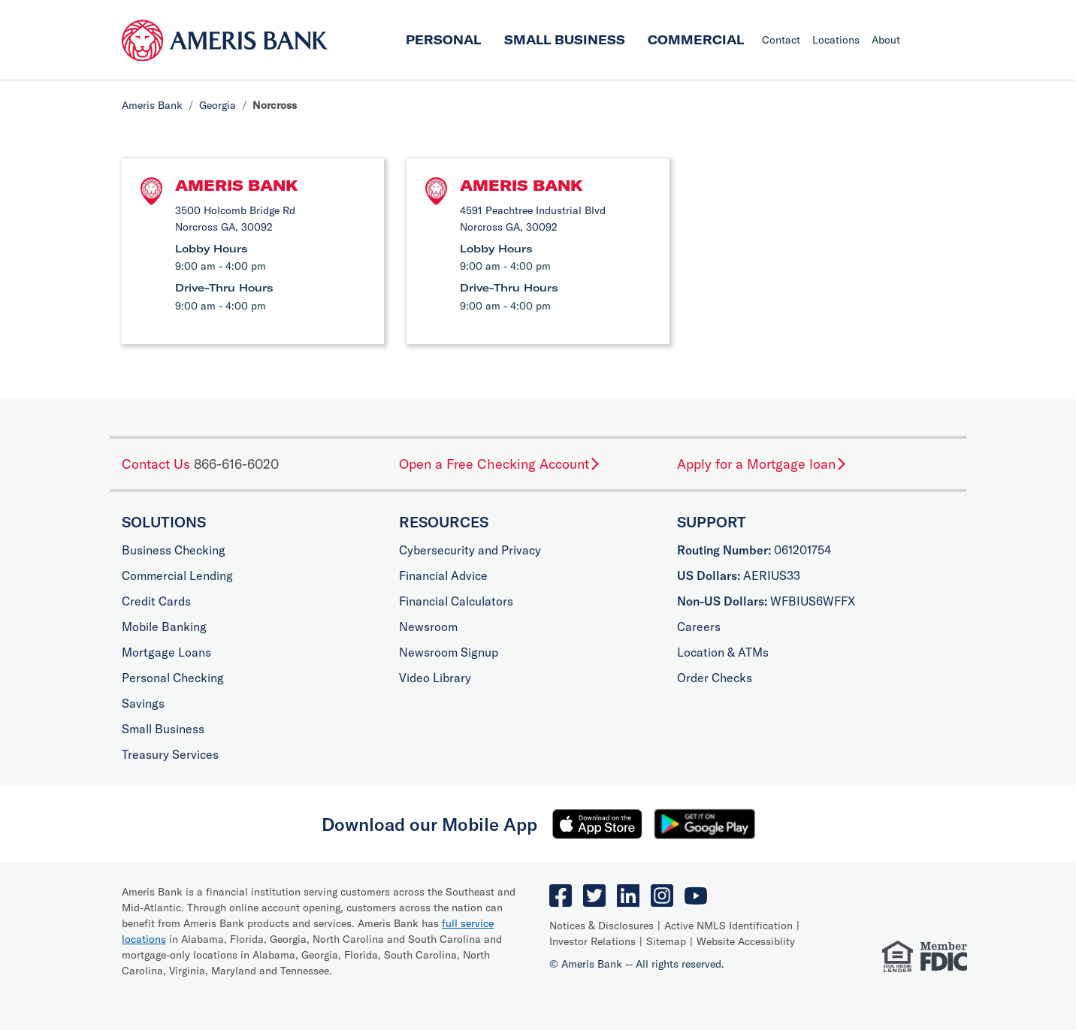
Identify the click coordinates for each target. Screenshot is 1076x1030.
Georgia (217, 105)
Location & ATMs (723, 652)
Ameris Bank (152, 105)
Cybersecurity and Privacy (470, 549)
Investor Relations (592, 941)
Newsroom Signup (448, 652)
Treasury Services (170, 754)
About (886, 40)
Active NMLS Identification (728, 925)
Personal (443, 39)
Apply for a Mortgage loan (762, 464)
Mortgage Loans (166, 652)
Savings (143, 703)
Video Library (435, 677)
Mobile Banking (164, 626)
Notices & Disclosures (601, 925)
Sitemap (666, 941)
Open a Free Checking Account (500, 464)
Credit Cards (156, 601)
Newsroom (428, 626)
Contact (781, 40)
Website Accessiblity (746, 941)
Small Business (564, 39)
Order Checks (714, 677)
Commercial (696, 39)
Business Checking (173, 549)
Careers (699, 626)
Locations (836, 40)
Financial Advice (443, 575)
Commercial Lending (177, 575)
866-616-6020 (236, 464)
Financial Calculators (456, 601)
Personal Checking (173, 677)
